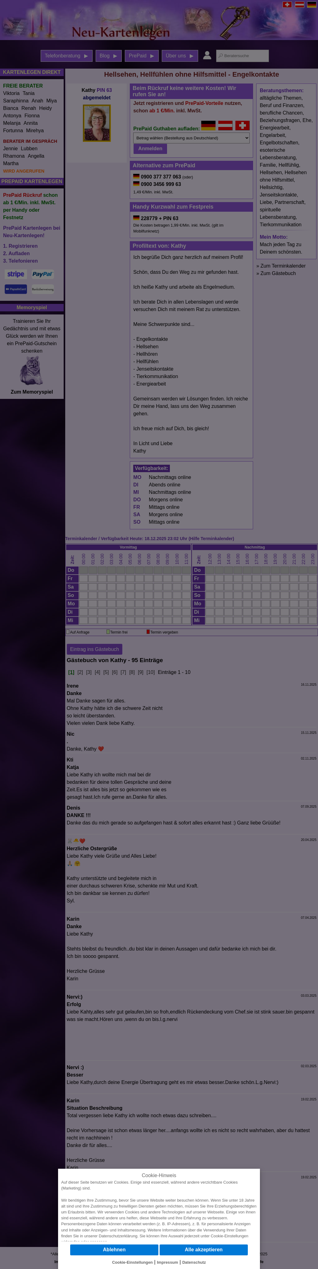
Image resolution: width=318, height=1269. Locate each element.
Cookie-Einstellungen (229, 1236)
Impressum (167, 1262)
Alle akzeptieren (204, 1249)
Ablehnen (114, 1249)
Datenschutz (194, 1262)
